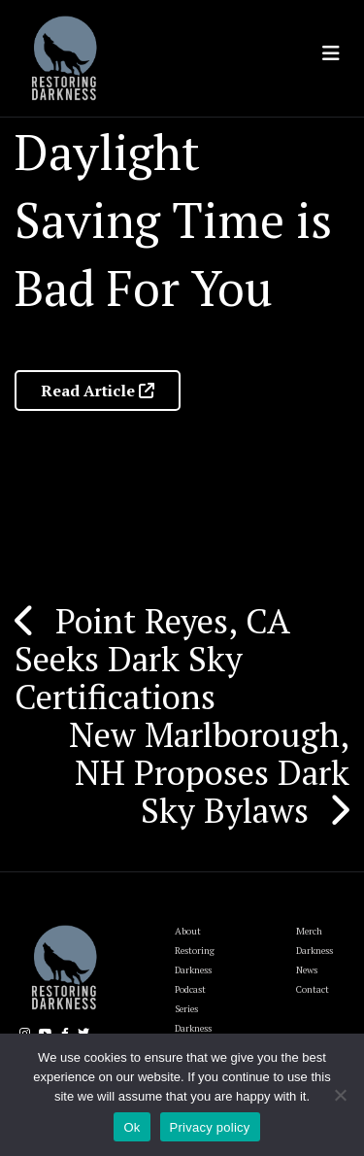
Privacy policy (210, 1127)
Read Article (97, 390)
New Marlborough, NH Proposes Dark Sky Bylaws (209, 772)
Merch (309, 931)
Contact (312, 989)
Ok (131, 1127)
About (188, 931)
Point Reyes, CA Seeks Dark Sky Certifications (152, 658)
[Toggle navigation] (331, 53)
